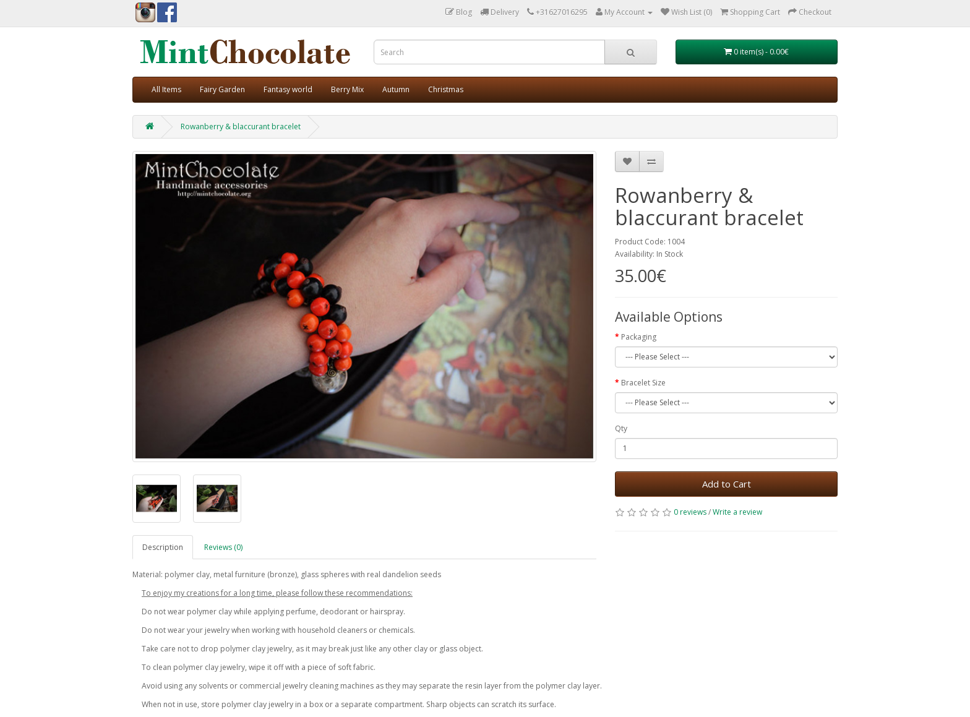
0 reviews (690, 512)
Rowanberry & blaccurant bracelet (241, 126)
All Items (166, 89)
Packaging (638, 337)
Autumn (396, 89)
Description (162, 547)
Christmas (445, 89)
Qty (621, 428)
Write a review (737, 512)
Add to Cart (726, 484)
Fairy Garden (222, 89)
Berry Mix (347, 89)
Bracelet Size (643, 382)
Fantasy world (288, 89)
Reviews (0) (223, 547)
